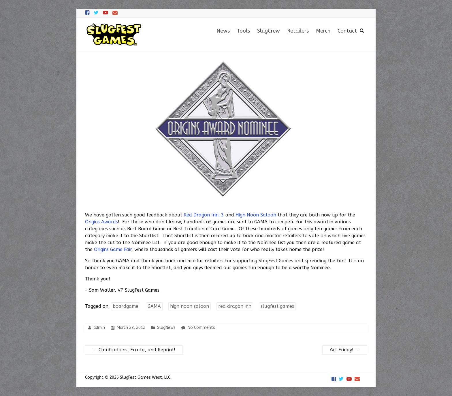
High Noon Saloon (256, 215)
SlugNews (166, 327)
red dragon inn (234, 306)
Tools (243, 31)
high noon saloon (189, 306)
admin (99, 327)
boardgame (125, 306)
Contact (347, 31)
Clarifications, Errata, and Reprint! (134, 349)
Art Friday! (344, 349)
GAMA (154, 306)
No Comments (201, 327)
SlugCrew (268, 31)
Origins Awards (101, 222)
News (223, 31)
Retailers (298, 31)
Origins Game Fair (112, 249)
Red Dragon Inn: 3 (204, 215)
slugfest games (277, 306)
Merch (323, 31)
